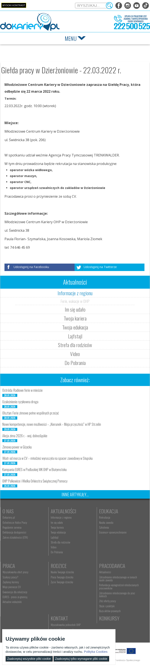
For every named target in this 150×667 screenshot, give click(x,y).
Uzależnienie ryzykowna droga (20, 401)
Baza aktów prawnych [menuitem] (109, 611)
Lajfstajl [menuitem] (54, 537)
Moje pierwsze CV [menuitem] (12, 587)
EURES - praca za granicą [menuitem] (15, 597)
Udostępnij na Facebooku (31, 267)
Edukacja (108, 511)
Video (75, 354)
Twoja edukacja (75, 327)
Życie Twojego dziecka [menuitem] (62, 582)
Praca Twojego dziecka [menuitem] (62, 577)
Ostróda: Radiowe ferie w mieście (22, 390)
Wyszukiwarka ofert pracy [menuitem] (15, 572)
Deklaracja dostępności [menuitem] (14, 532)
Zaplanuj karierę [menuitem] (11, 582)
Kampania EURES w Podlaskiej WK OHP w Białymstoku (34, 469)
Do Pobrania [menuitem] (57, 552)
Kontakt (59, 618)
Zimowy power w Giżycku (17, 447)
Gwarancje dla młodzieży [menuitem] (15, 592)
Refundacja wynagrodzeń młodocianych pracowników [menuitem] (118, 586)
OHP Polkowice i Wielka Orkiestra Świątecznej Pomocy (34, 481)
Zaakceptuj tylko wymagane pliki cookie (81, 658)
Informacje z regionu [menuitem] (61, 517)
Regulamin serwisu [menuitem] (12, 527)
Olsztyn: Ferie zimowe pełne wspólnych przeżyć (30, 413)
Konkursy (109, 618)
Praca (9, 565)
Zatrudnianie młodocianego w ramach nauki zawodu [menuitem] (118, 578)
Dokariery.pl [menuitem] (9, 517)
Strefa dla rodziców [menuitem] (60, 542)
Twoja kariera (75, 318)
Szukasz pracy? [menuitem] (10, 577)
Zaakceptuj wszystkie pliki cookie (29, 658)
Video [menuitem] (53, 547)
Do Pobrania (75, 362)
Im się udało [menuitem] (57, 522)
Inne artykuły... (75, 494)
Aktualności (63, 511)
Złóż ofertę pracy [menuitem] (107, 601)
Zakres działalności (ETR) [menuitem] (15, 537)
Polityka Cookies (96, 651)
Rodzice (59, 565)
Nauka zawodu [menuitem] (106, 522)
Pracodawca (112, 565)
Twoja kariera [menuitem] (57, 527)
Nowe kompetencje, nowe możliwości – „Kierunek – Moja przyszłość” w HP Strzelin (51, 424)
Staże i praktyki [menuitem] (106, 606)
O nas (8, 511)
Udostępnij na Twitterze (100, 267)
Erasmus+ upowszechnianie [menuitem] (112, 532)
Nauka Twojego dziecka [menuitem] (62, 572)
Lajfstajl (75, 336)
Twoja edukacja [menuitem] (58, 532)
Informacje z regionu (75, 293)
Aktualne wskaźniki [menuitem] (12, 602)
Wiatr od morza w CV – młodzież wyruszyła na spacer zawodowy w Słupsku (47, 458)
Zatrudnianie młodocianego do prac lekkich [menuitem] (117, 594)
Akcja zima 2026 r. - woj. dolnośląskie (24, 435)
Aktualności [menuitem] (105, 572)
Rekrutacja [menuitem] (104, 517)
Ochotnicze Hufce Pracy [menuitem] (15, 522)
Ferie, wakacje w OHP (75, 301)
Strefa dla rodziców (75, 345)
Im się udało (75, 309)
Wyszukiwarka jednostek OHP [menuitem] (66, 625)
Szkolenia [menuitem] (103, 527)
